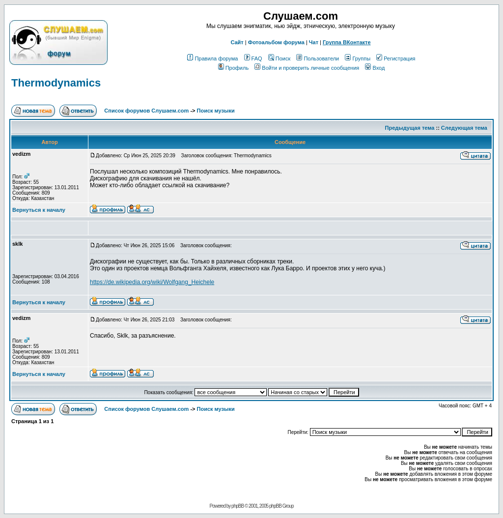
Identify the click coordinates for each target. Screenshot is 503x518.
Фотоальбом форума (276, 42)
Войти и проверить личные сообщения (306, 68)
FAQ (253, 58)
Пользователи (317, 58)
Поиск (279, 58)
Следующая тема (464, 128)
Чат (313, 42)
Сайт (236, 42)
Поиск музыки (216, 111)
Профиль (233, 68)
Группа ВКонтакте (347, 42)
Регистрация (395, 58)
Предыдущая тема (410, 128)
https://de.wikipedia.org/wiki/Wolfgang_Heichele (152, 282)
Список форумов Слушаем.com (146, 111)
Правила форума (212, 58)
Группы (357, 58)
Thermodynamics (56, 83)
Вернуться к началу (38, 210)
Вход (375, 68)
